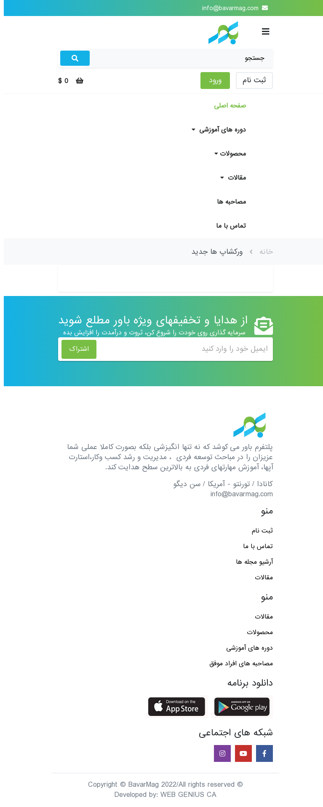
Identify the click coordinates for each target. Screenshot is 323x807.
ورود (211, 80)
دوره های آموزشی (215, 130)
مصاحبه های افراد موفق (237, 664)
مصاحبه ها (227, 202)
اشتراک (75, 349)
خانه (262, 252)
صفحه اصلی (226, 106)
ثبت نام (250, 80)
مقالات (229, 178)
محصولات (226, 154)
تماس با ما (227, 226)
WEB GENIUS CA (185, 795)
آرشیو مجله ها (250, 562)
